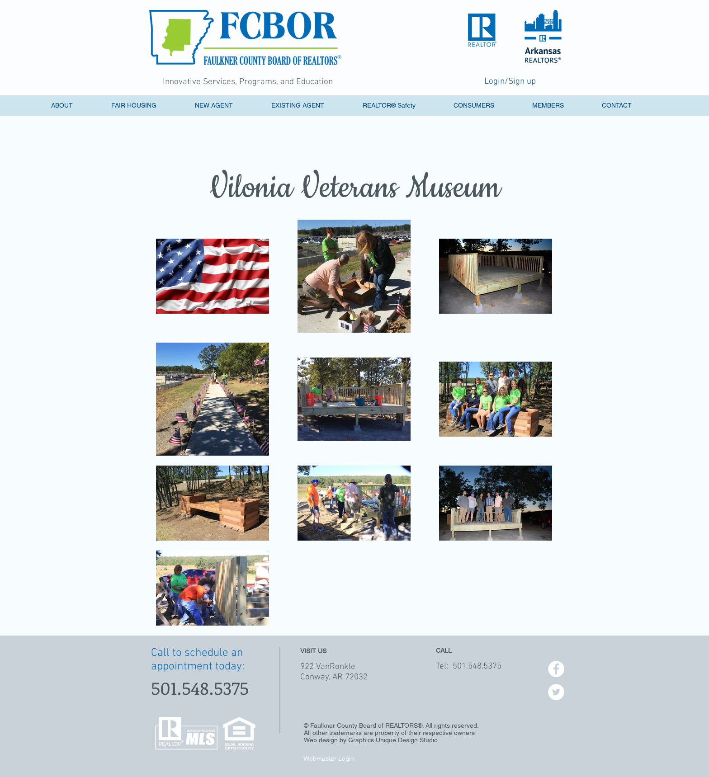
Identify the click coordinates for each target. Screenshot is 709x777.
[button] (227, 105)
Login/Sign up (510, 81)
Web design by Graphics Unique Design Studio (371, 740)
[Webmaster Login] (328, 758)
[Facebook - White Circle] (556, 669)
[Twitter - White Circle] (556, 692)
